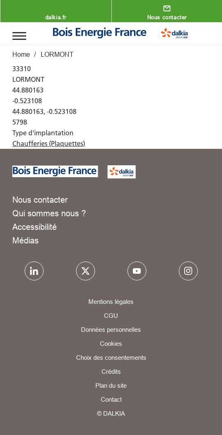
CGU (111, 315)
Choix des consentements (111, 357)
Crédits (111, 371)
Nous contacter (167, 17)
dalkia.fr (55, 17)
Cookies (111, 343)
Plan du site (111, 385)
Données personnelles (111, 329)
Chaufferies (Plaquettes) (48, 143)
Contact (111, 399)
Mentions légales (111, 301)
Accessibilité (34, 226)
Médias (25, 240)
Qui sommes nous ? (49, 213)
